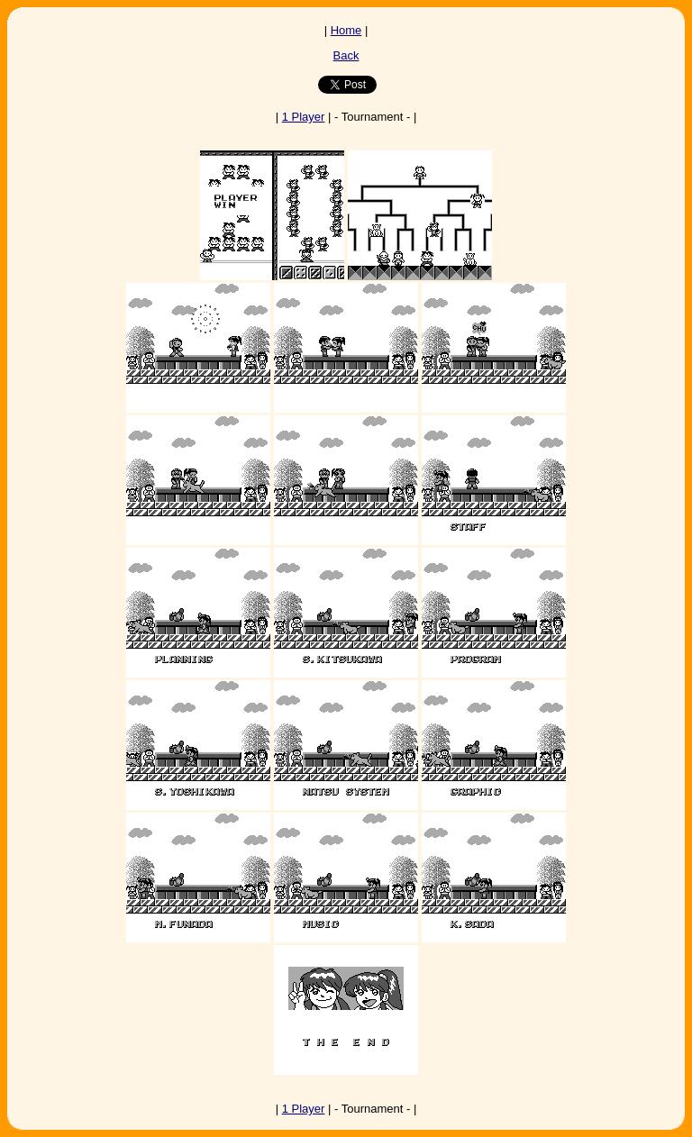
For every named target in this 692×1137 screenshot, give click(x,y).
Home (346, 30)
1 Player (303, 116)
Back (346, 55)
